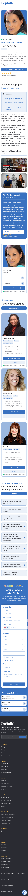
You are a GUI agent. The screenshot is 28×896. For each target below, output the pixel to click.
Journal (3, 831)
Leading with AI (5, 766)
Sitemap (3, 806)
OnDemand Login (6, 803)
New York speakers (6, 861)
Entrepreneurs (5, 750)
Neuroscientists (5, 753)
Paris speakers (5, 867)
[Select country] (7, 627)
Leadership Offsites (6, 786)
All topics (3, 834)
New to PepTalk (5, 756)
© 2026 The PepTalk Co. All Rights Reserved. (13, 873)
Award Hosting (5, 783)
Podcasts (3, 789)
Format (5, 636)
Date (4, 654)
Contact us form (5, 823)
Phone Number (7, 624)
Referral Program (6, 800)
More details (6, 671)
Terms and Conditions (7, 885)
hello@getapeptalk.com (7, 814)
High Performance (6, 772)
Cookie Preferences (6, 891)
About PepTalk (5, 797)
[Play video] (23, 169)
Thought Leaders (6, 747)
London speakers (6, 858)
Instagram (4, 847)
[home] (7, 3)
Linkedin (3, 844)
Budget (5, 663)
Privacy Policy (5, 879)
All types (3, 837)
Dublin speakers (5, 864)
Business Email (7, 617)
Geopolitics (4, 769)
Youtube (3, 850)
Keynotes (3, 780)
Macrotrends (4, 763)
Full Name (6, 610)
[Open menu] (25, 3)
